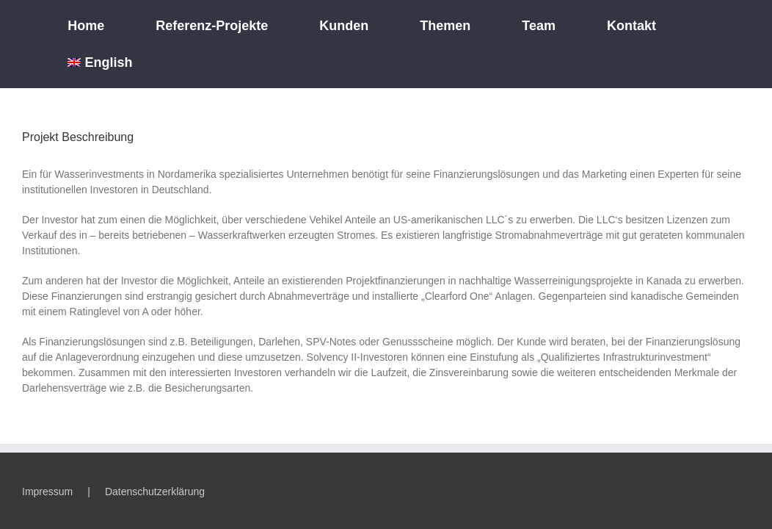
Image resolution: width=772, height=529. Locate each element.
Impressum (47, 491)
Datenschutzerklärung (155, 491)
